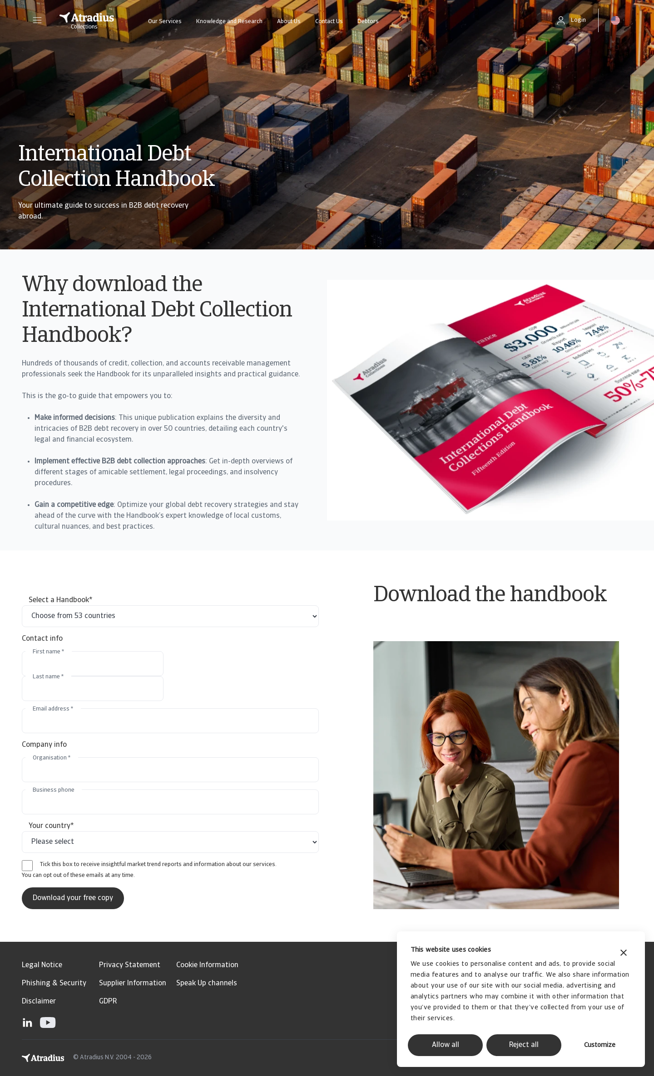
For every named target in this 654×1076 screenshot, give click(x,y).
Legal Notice (42, 965)
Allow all (445, 1045)
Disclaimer (39, 1001)
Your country (51, 826)
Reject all (524, 1045)
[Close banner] (623, 953)
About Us (289, 21)
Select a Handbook (61, 600)
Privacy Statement (129, 965)
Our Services (165, 21)
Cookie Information (207, 965)
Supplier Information (132, 983)
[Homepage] (87, 20)
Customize (599, 1045)
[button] (37, 20)
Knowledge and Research (229, 21)
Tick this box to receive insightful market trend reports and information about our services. (158, 864)
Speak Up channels (206, 983)
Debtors (368, 21)
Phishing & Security (54, 983)
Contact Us (329, 21)
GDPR (108, 1001)
